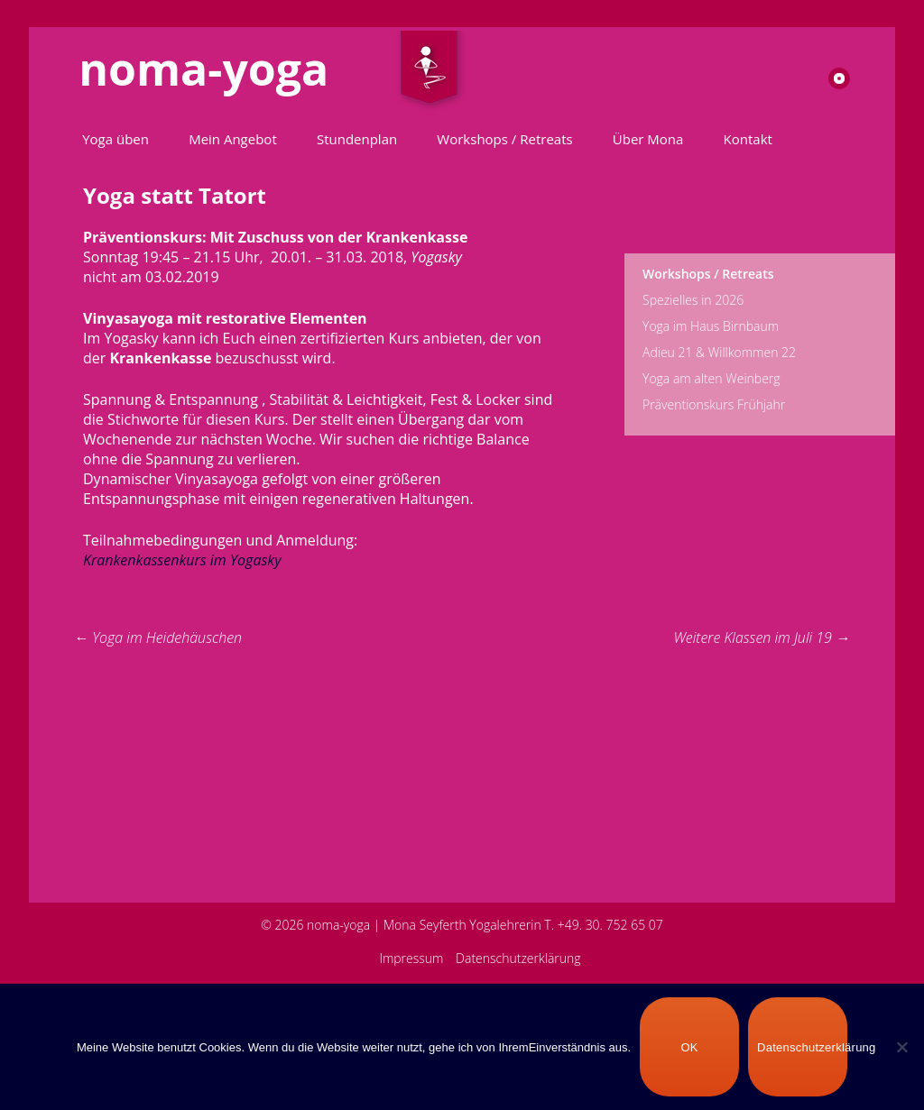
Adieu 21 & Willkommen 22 (719, 352)
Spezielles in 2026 (693, 299)
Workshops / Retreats (504, 139)
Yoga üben (115, 139)
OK (689, 1047)
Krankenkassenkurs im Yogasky (182, 560)
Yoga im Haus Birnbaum (710, 326)
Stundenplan (357, 139)
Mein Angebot (233, 139)
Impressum (411, 958)
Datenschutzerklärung (518, 958)
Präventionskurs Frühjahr (713, 404)
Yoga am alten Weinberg (711, 378)
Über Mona (648, 139)
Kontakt (748, 139)
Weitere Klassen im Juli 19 (761, 637)
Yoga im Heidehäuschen (158, 637)
